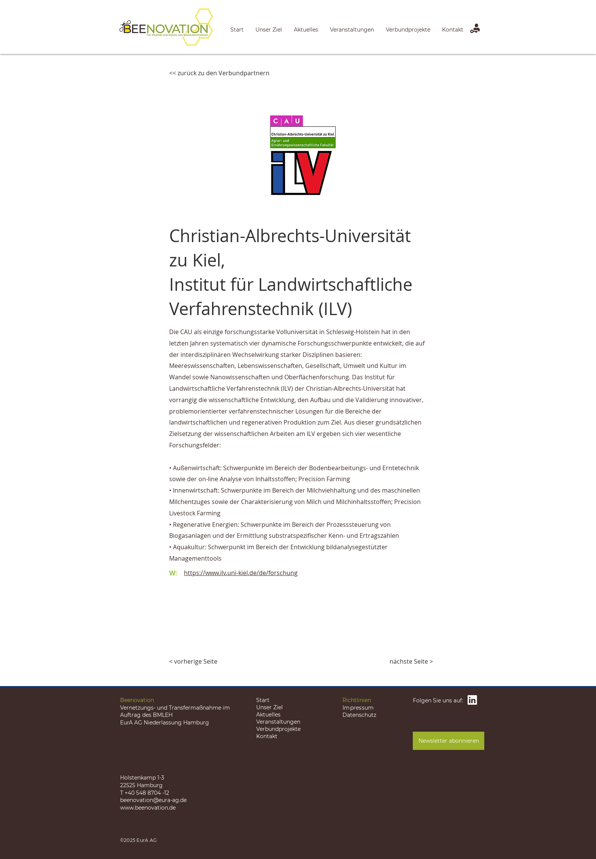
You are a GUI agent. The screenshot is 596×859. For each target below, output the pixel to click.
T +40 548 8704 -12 (144, 792)
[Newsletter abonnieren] (448, 741)
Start (262, 700)
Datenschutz (359, 715)
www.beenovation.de (148, 807)
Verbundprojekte (278, 729)
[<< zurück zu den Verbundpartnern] (219, 73)
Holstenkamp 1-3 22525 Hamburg (142, 781)
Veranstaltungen (278, 721)
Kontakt (266, 736)
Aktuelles (268, 714)
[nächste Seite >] (411, 661)
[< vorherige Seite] (194, 661)
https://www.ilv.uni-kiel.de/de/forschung (241, 573)
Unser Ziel (269, 707)
